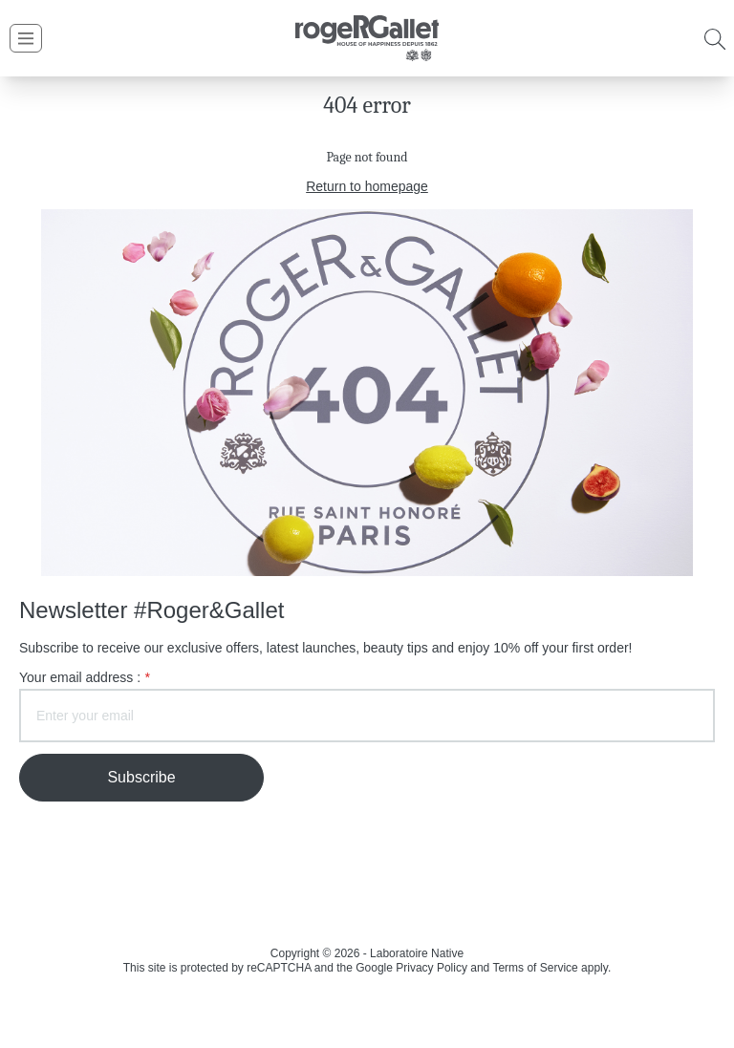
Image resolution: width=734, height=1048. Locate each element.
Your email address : (84, 678)
